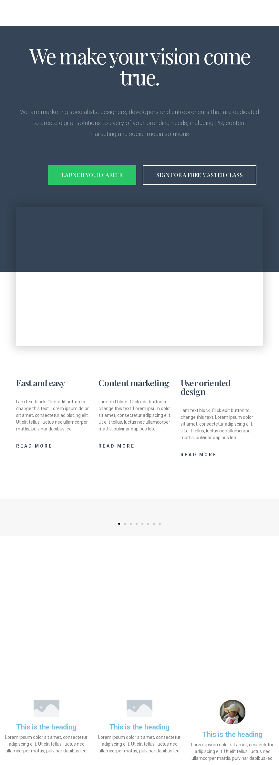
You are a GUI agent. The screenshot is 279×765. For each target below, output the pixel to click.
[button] (119, 524)
